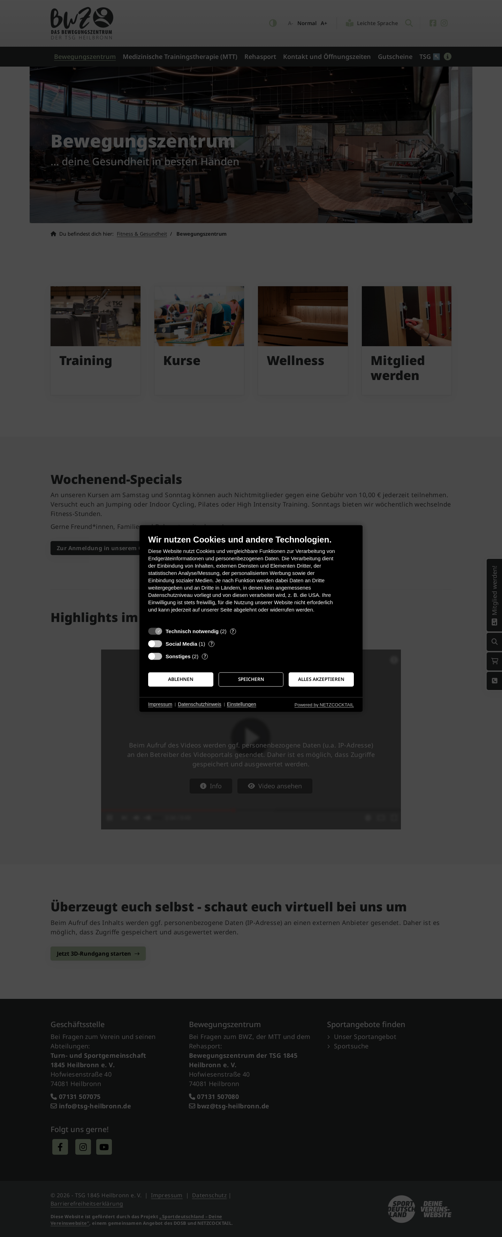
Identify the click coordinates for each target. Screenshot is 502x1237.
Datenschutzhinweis (199, 704)
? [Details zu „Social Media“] (212, 644)
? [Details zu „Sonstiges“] (205, 656)
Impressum (160, 704)
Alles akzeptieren (321, 679)
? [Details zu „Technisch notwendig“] (233, 631)
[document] (251, 579)
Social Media (181, 644)
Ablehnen (180, 679)
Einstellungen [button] (241, 704)
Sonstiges (178, 656)
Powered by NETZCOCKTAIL (324, 704)
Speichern (251, 679)
